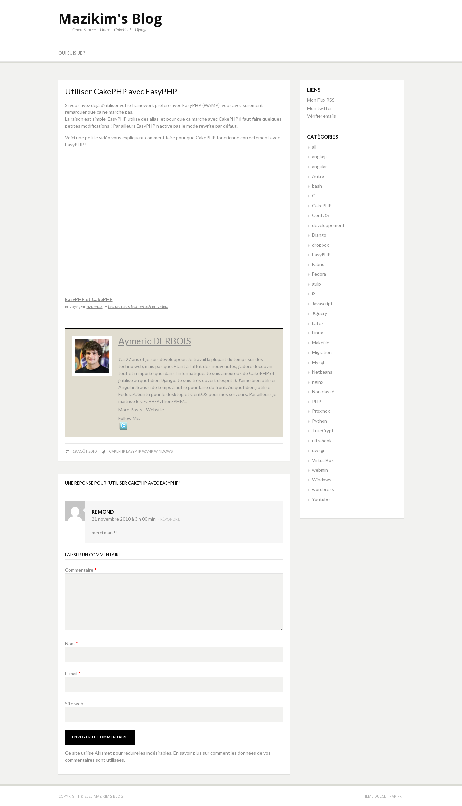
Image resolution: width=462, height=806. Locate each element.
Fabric (318, 264)
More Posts (130, 409)
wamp (147, 451)
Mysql (318, 362)
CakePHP (322, 205)
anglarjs (320, 156)
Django (319, 235)
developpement (328, 225)
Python (319, 421)
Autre (318, 176)
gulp (316, 284)
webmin (320, 470)
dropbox (320, 245)
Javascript (322, 303)
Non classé (323, 391)
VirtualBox (323, 460)
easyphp (133, 451)
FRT (400, 796)
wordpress (323, 489)
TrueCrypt (323, 430)
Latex (317, 323)
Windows (321, 479)
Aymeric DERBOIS (154, 340)
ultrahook (322, 440)
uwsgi (318, 450)
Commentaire (81, 570)
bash (317, 186)
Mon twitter (319, 108)
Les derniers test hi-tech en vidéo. (138, 306)
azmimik (95, 306)
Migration (322, 352)
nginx (317, 382)
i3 (314, 293)
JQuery (319, 313)
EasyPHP (321, 254)
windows (163, 451)
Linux (317, 332)
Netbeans (322, 372)
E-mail (73, 673)
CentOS (320, 215)
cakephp (117, 451)
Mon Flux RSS (321, 100)
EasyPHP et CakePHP (89, 299)
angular (319, 166)
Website (155, 409)
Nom (71, 643)
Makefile (320, 342)
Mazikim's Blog (110, 18)
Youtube (321, 499)
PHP (316, 401)
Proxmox (321, 411)
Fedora (319, 274)
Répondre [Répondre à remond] (170, 519)
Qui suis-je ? (71, 53)
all (314, 147)
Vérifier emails (321, 116)
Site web (74, 703)
